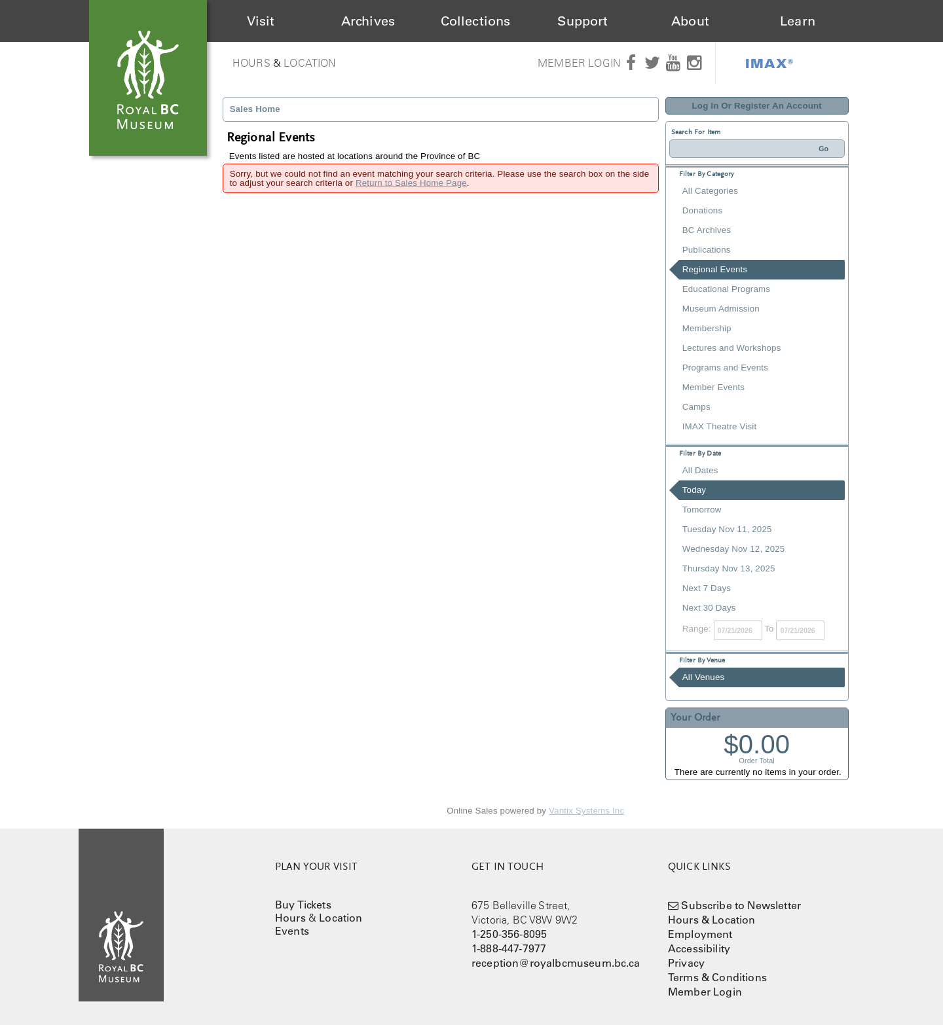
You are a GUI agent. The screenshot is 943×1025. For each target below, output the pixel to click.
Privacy (686, 962)
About (690, 21)
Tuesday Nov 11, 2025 (727, 529)
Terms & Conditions (717, 977)
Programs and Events (725, 367)
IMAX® (769, 62)
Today (694, 490)
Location (310, 62)
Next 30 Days (709, 608)
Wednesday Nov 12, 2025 (733, 549)
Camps (696, 407)
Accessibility (699, 948)
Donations (702, 210)
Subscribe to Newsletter (741, 905)
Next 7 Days (706, 588)
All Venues (703, 677)
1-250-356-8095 (509, 934)
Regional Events (714, 269)
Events (292, 930)
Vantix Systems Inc (586, 811)
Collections (476, 21)
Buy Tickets (303, 904)
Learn (797, 21)
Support (582, 21)
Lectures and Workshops (731, 348)
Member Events (713, 387)
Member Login (579, 62)
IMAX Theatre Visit (719, 426)
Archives (368, 21)
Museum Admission (721, 309)
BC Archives (706, 230)
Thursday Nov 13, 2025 (728, 568)
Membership (706, 328)
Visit (261, 21)
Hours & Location (712, 919)
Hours (251, 62)
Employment (700, 934)
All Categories (710, 191)
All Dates (700, 470)
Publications (706, 250)
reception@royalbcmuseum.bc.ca (556, 962)
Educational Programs (726, 289)
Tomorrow (702, 509)
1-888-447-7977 (509, 948)
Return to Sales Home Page (411, 183)
